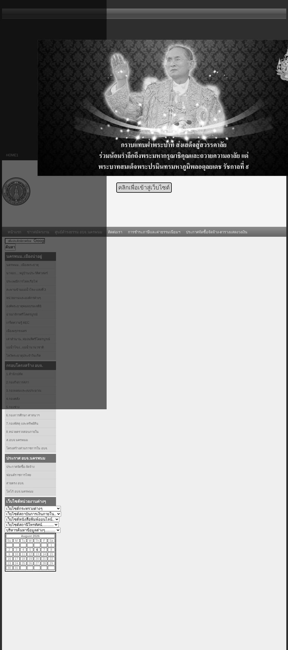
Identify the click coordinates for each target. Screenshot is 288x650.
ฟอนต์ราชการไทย (18, 475)
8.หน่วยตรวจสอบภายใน (22, 431)
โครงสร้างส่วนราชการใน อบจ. (27, 448)
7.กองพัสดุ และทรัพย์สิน (22, 423)
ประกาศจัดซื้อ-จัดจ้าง (20, 466)
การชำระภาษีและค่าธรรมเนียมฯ (154, 232)
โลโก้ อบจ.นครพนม (19, 491)
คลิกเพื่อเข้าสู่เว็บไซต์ (144, 187)
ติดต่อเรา (115, 232)
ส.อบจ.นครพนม (17, 440)
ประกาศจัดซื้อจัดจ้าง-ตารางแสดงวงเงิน (216, 232)
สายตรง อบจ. (15, 483)
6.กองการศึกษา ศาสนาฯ (23, 415)
